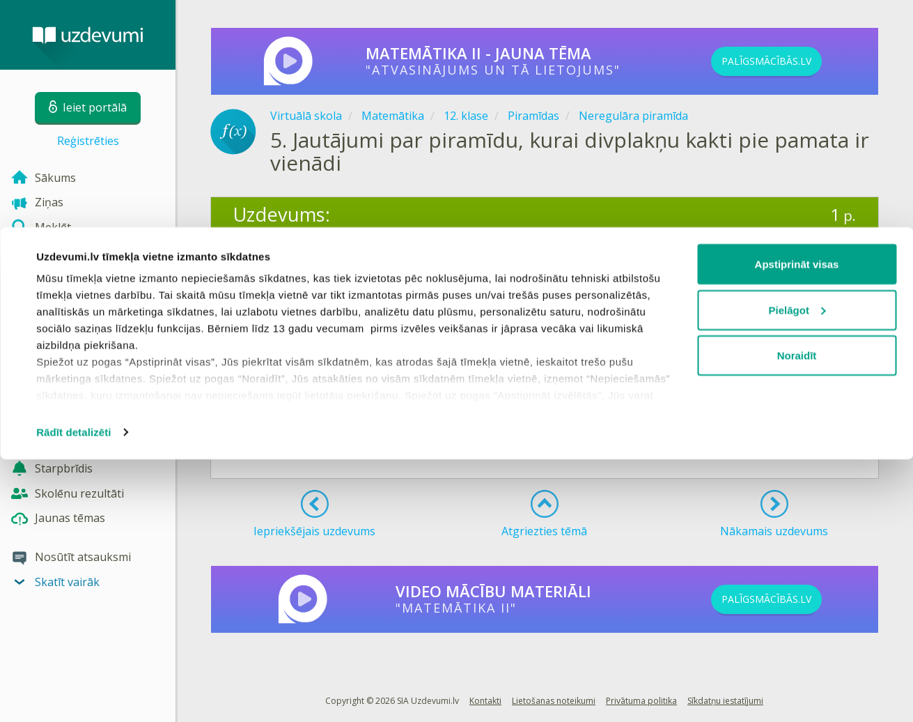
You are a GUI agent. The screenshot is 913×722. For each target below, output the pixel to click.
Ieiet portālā (276, 441)
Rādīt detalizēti (73, 694)
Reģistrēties (88, 141)
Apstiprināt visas (797, 526)
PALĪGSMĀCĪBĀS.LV (790, 61)
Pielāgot (797, 572)
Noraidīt (797, 618)
